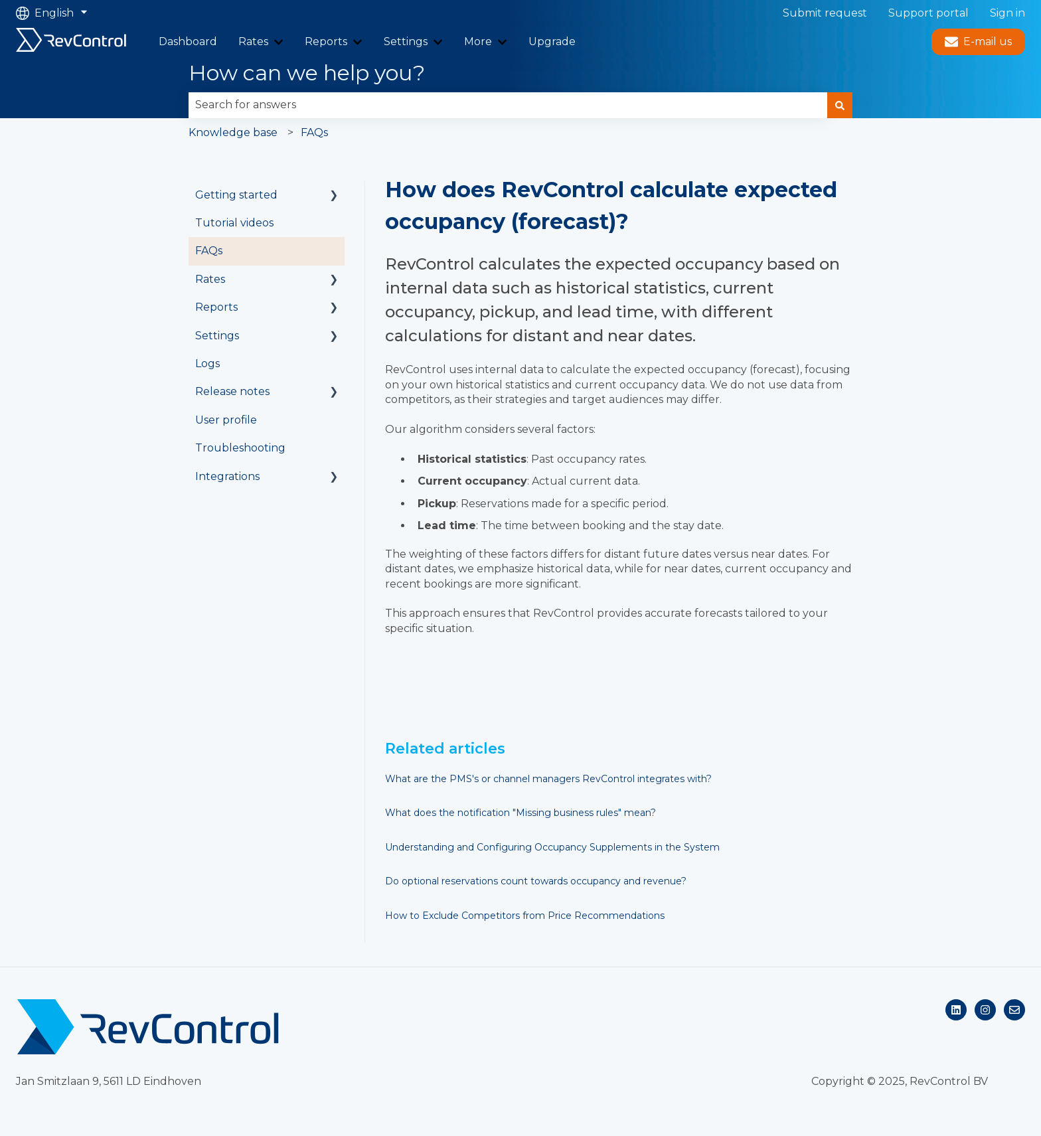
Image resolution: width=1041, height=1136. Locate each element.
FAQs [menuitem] (208, 250)
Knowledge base (233, 132)
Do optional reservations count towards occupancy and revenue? (535, 881)
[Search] (839, 105)
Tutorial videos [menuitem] (234, 222)
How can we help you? (307, 73)
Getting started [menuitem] (236, 195)
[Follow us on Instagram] (985, 1009)
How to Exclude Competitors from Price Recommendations (525, 916)
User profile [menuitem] (226, 420)
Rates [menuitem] (210, 279)
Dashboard (188, 41)
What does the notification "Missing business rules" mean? (520, 813)
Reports (326, 41)
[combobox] (508, 105)
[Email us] (1014, 1009)
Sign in (1007, 13)
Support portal (928, 13)
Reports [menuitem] (216, 307)
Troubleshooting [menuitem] (240, 448)
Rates (253, 41)
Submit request (825, 13)
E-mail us (978, 41)
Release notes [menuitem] (232, 391)
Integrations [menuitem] (227, 476)
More (478, 41)
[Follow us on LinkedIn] (956, 1009)
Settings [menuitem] (217, 335)
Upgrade (552, 41)
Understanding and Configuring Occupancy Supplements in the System (552, 847)
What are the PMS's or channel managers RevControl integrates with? (548, 779)
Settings (406, 41)
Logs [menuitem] (207, 363)
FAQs (314, 132)
